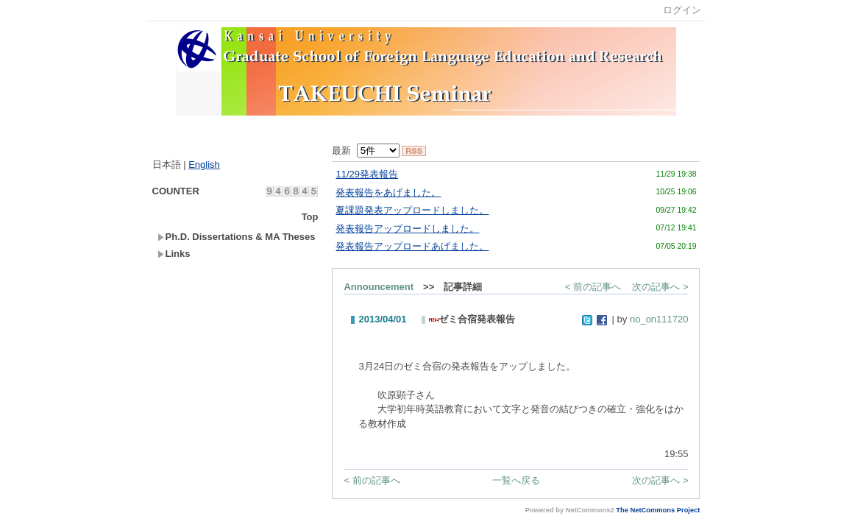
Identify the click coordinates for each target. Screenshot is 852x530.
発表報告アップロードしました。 (407, 228)
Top (310, 216)
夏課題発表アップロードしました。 (412, 210)
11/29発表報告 (367, 174)
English (204, 164)
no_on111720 (659, 319)
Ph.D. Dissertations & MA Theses (236, 236)
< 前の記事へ (593, 286)
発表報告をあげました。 (388, 192)
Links (174, 253)
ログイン (682, 9)
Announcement (378, 286)
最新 (365, 150)
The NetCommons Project (658, 510)
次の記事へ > (660, 286)
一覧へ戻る (516, 480)
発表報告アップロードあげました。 (412, 246)
